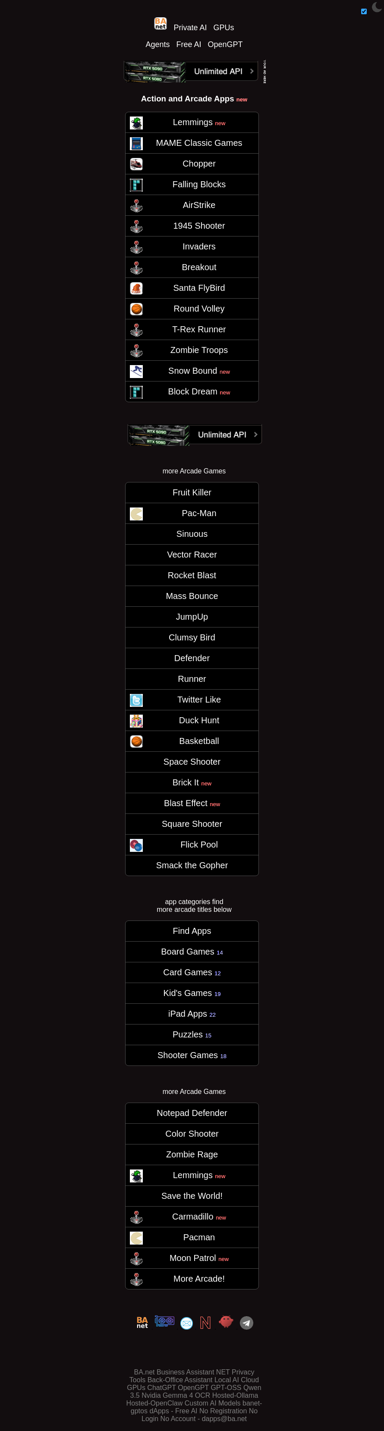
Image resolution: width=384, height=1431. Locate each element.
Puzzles (192, 1034)
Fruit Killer (192, 492)
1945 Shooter (199, 225)
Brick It (192, 782)
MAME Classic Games (199, 143)
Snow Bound (199, 370)
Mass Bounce (192, 596)
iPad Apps (192, 1013)
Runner (192, 679)
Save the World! (192, 1196)
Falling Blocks (199, 184)
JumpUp (192, 616)
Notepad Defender (192, 1113)
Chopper (199, 163)
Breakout (199, 267)
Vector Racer (192, 554)
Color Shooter (191, 1133)
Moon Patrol (199, 1258)
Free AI (188, 44)
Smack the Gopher (192, 865)
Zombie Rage (192, 1154)
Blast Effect (192, 803)
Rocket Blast (192, 575)
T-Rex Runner (199, 329)
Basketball (199, 741)
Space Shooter (192, 761)
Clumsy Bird (192, 637)
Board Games (192, 951)
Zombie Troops (199, 350)
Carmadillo (199, 1216)
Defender (192, 658)
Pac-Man (199, 513)
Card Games (191, 972)
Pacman (199, 1237)
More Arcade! (199, 1278)
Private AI (190, 27)
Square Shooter (192, 824)
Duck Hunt (199, 720)
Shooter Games (192, 1055)
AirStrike (199, 205)
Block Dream (199, 391)
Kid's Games (192, 993)
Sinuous (192, 534)
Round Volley (199, 308)
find (217, 901)
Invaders (199, 246)
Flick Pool (199, 844)
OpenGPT (225, 44)
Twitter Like (199, 699)
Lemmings (199, 122)
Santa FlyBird (199, 288)
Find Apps (192, 931)
